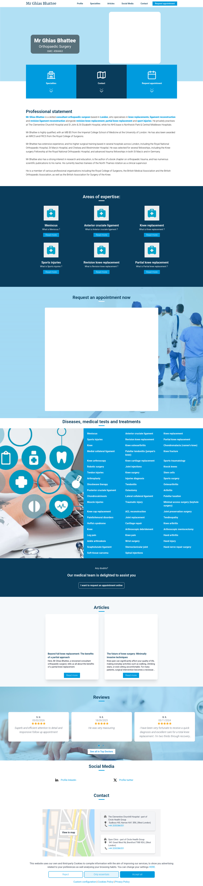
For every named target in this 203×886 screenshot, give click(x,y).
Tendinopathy (171, 517)
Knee (89, 445)
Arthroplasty (93, 478)
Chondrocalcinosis (97, 496)
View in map (68, 832)
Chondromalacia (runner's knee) (180, 445)
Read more (51, 234)
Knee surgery (132, 472)
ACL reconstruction (135, 511)
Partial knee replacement (177, 439)
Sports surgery (171, 478)
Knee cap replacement (99, 511)
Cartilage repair (133, 523)
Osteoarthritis (171, 484)
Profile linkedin (68, 780)
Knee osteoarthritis (135, 445)
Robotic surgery (95, 466)
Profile (80, 3)
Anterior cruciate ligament (139, 433)
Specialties (95, 3)
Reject (65, 874)
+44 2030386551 (116, 825)
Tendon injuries (95, 472)
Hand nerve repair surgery (177, 547)
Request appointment (165, 3)
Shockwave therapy (97, 484)
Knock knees (170, 466)
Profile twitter (126, 780)
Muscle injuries (95, 502)
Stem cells (169, 472)
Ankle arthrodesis (96, 541)
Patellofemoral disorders (100, 517)
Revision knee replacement (139, 439)
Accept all (137, 874)
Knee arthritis (171, 523)
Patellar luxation (172, 496)
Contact (144, 3)
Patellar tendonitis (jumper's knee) (140, 453)
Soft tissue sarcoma (97, 552)
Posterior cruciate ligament (101, 490)
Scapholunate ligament (99, 547)
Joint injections (133, 466)
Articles (110, 3)
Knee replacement (173, 433)
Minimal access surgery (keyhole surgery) (181, 504)
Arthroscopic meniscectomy (179, 529)
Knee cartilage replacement (140, 460)
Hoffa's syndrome (96, 523)
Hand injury (170, 541)
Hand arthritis (171, 535)
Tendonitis (131, 484)
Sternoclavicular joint (136, 547)
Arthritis (168, 490)
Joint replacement (135, 517)
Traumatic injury (134, 502)
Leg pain (91, 535)
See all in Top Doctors (101, 751)
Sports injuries (95, 439)
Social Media (128, 3)
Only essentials (101, 874)
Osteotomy (131, 490)
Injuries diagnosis (134, 478)
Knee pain (130, 535)
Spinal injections (134, 552)
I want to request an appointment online (101, 585)
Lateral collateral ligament (139, 496)
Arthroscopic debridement (139, 529)
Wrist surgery (132, 541)
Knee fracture (171, 451)
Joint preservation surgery (178, 511)
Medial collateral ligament (101, 451)
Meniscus (92, 433)
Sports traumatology (174, 460)
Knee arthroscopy (96, 460)
